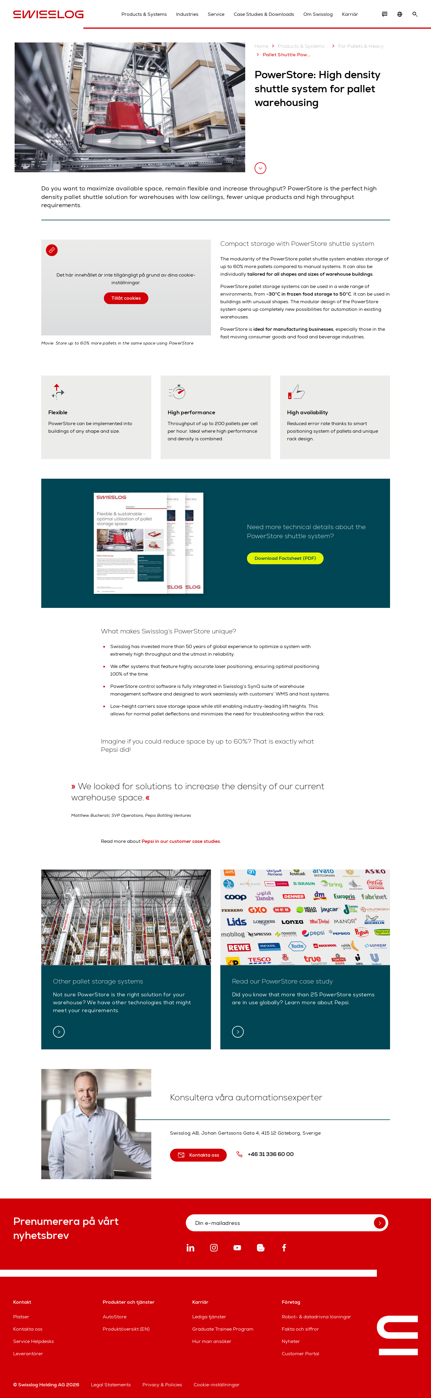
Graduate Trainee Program (222, 1329)
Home (262, 46)
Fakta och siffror (300, 1329)
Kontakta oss (27, 1329)
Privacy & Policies (162, 1385)
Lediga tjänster (209, 1317)
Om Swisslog (318, 14)
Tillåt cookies (126, 298)
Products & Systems (144, 14)
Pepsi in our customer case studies (181, 841)
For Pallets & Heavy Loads (359, 46)
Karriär (350, 14)
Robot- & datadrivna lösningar (316, 1317)
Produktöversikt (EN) (126, 1329)
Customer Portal (300, 1354)
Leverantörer (28, 1354)
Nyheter (291, 1341)
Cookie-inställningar (217, 1385)
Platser (21, 1317)
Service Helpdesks (33, 1341)
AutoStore (114, 1317)
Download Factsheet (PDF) (285, 558)
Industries (187, 14)
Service (216, 14)
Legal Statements (111, 1385)
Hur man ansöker (211, 1341)
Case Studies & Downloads (264, 14)
